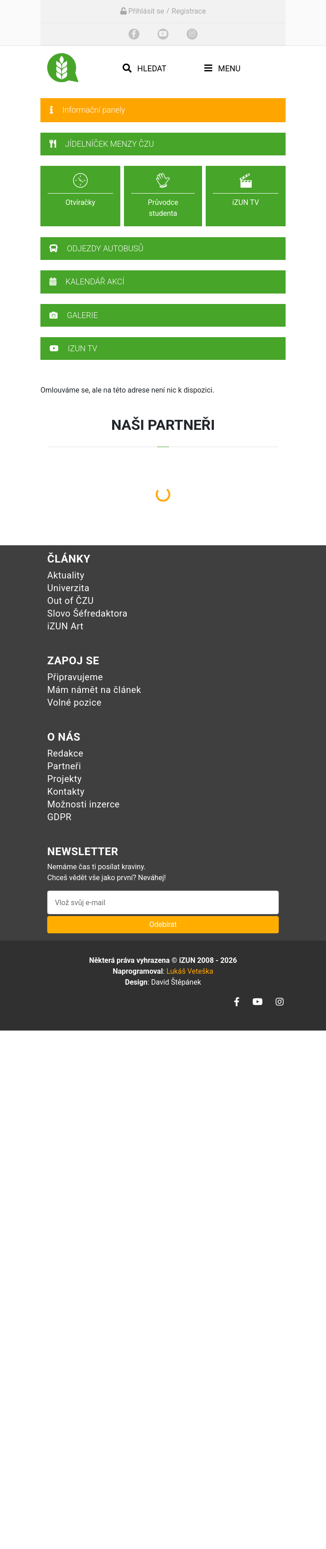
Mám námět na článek (94, 689)
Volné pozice (74, 702)
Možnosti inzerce (83, 804)
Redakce (65, 753)
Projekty (64, 778)
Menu (222, 68)
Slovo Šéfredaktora (87, 613)
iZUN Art (65, 626)
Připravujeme (75, 677)
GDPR (59, 817)
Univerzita (68, 588)
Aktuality (65, 575)
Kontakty (65, 791)
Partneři (64, 766)
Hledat (145, 68)
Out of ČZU (70, 600)
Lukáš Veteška (189, 971)
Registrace (189, 11)
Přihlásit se (142, 11)
